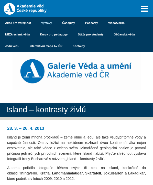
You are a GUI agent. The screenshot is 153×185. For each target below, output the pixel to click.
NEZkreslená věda (17, 34)
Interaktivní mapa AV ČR (45, 46)
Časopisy (68, 22)
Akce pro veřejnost (18, 22)
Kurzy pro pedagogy (54, 34)
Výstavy (46, 22)
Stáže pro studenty (91, 34)
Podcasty (91, 22)
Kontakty (79, 46)
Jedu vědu (12, 46)
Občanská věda (124, 34)
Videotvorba (116, 22)
